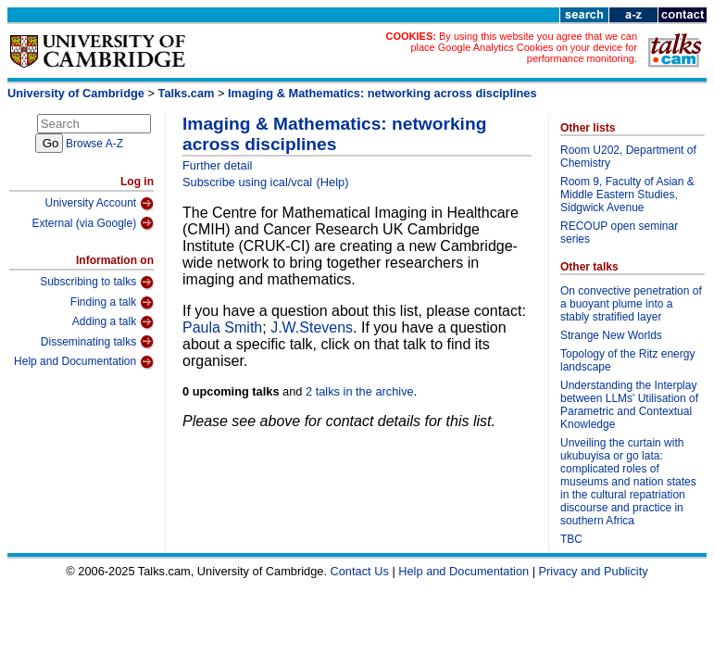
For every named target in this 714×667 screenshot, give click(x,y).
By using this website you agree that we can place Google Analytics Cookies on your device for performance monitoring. (523, 47)
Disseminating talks (97, 341)
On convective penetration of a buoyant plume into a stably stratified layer (631, 303)
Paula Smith (222, 327)
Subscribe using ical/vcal (247, 182)
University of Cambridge (75, 93)
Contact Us (360, 571)
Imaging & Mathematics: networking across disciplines (382, 93)
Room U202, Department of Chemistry (628, 157)
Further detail (217, 165)
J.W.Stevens (311, 327)
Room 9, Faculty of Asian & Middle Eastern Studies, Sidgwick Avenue (627, 194)
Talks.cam (186, 93)
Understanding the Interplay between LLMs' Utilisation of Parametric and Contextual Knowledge (629, 405)
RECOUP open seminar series (619, 232)
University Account (99, 203)
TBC (571, 539)
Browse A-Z (94, 143)
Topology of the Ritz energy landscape (627, 360)
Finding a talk (112, 303)
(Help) (333, 182)
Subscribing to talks (97, 282)
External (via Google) (92, 223)
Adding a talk (113, 322)
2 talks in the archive (360, 391)
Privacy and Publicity (593, 571)
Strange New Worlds (611, 335)
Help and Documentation (84, 362)
